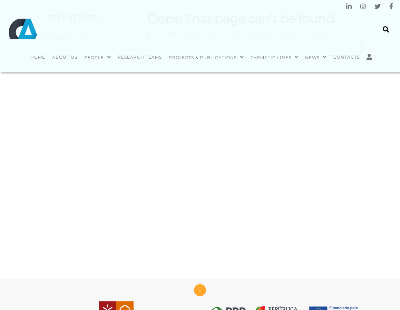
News (312, 57)
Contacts (346, 57)
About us (64, 57)
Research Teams (140, 57)
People (94, 57)
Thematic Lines (271, 57)
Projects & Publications (203, 57)
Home (37, 57)
